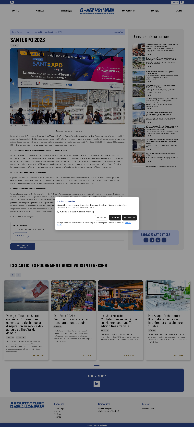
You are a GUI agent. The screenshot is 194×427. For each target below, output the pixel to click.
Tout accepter (129, 218)
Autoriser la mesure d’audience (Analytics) (75, 212)
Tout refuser (101, 218)
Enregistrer (115, 218)
